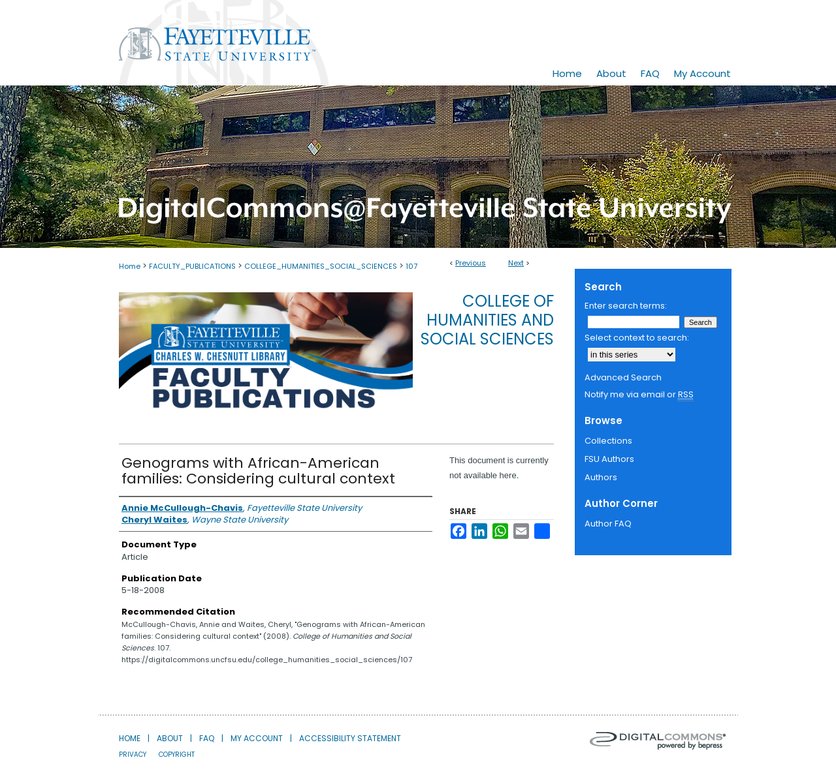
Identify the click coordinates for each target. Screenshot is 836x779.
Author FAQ (608, 523)
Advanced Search (623, 377)
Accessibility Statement (350, 738)
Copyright (177, 754)
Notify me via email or (639, 394)
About (170, 738)
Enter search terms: (626, 305)
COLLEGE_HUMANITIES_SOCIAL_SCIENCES (320, 266)
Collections (608, 441)
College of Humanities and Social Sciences (487, 320)
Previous (470, 263)
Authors (601, 477)
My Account (257, 738)
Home (129, 266)
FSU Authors (609, 459)
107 (411, 266)
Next (516, 263)
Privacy (132, 754)
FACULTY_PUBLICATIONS (192, 266)
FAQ (206, 738)
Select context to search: (637, 337)
